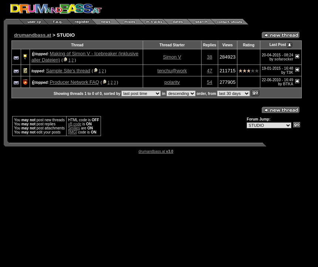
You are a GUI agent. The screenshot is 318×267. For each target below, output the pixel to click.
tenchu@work (172, 70)
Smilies (74, 128)
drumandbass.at (32, 35)
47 (209, 70)
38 (209, 57)
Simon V (172, 57)
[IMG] (72, 132)
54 (209, 82)
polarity (172, 82)
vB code (74, 124)
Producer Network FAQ (74, 82)
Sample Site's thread (68, 70)
